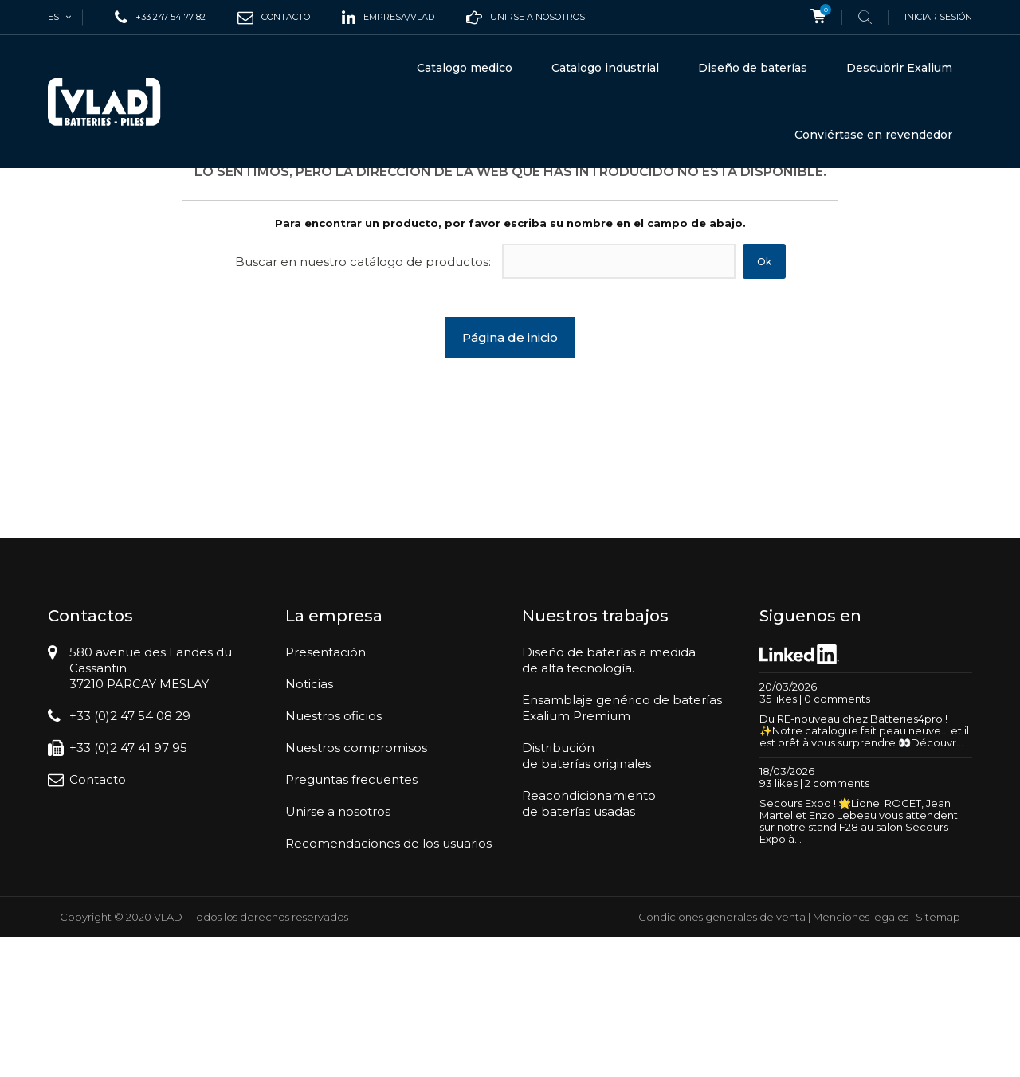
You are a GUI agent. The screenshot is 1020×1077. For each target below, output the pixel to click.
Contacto (97, 919)
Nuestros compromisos (356, 887)
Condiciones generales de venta (722, 1057)
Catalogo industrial (605, 68)
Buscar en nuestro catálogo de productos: (363, 401)
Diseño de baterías (752, 68)
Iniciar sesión (938, 16)
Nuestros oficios (333, 856)
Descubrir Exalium (899, 68)
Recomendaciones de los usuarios (388, 983)
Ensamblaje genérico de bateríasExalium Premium (622, 848)
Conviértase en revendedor (873, 134)
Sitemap (938, 1057)
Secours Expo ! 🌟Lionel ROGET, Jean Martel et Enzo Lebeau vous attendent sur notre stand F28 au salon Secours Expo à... (858, 961)
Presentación (325, 792)
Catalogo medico (464, 68)
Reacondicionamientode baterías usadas (589, 943)
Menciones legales (860, 1057)
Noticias (309, 824)
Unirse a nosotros (337, 951)
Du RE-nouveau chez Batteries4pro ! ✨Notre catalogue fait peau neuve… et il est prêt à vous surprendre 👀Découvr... (864, 870)
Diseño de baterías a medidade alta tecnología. (609, 800)
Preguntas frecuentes (351, 919)
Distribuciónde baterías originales (586, 895)
